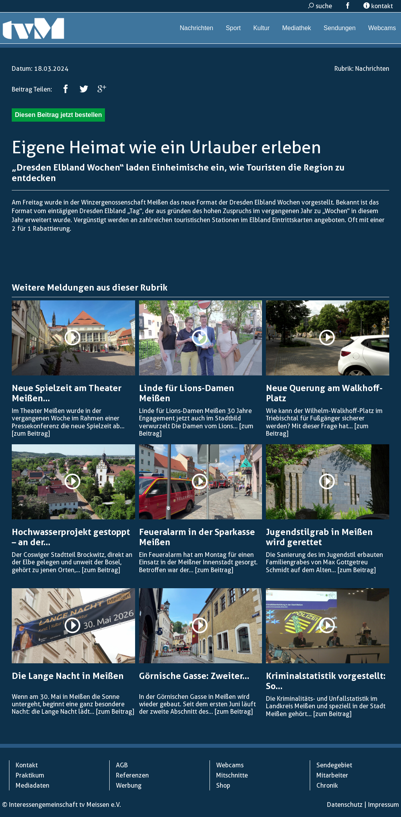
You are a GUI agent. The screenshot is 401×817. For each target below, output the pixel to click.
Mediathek (296, 28)
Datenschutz (345, 804)
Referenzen (132, 775)
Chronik (327, 785)
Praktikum (30, 775)
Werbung (128, 785)
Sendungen (339, 28)
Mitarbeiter (332, 775)
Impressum (383, 804)
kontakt (378, 6)
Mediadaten (32, 785)
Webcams (382, 28)
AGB (122, 765)
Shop (223, 785)
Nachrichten (196, 28)
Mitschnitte (232, 775)
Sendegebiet (334, 765)
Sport (233, 28)
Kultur (261, 28)
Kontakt (27, 765)
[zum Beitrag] (31, 433)
